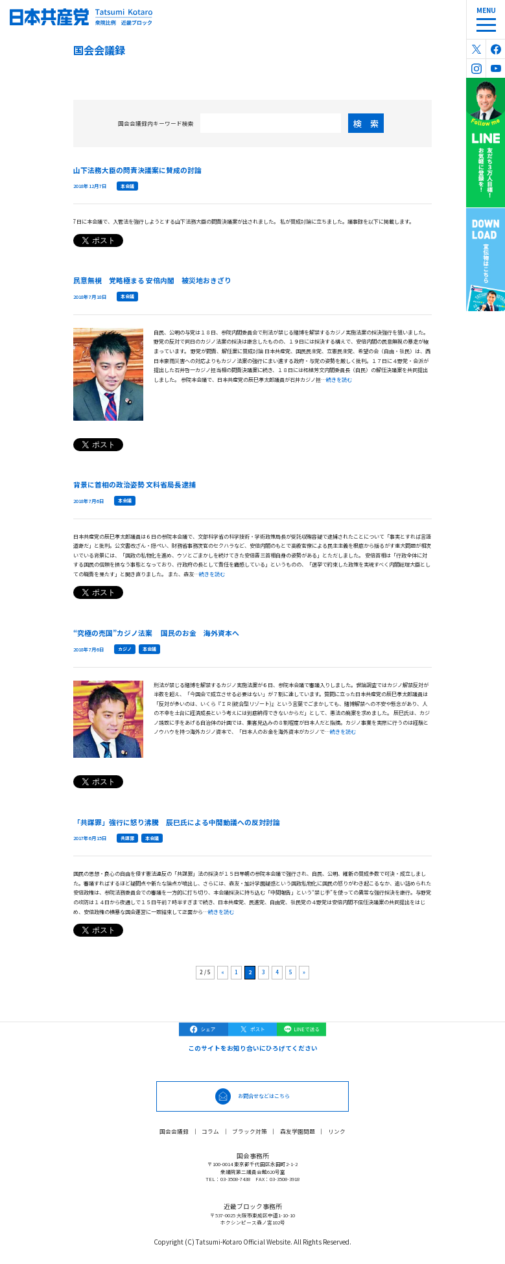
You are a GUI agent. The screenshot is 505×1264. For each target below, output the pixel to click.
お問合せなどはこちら (264, 1095)
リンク (337, 1131)
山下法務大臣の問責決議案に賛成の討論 (137, 170)
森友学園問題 (297, 1131)
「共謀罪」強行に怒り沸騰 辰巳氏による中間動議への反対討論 (176, 822)
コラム (210, 1131)
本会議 (127, 186)
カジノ (125, 649)
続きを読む (339, 379)
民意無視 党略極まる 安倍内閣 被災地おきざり (152, 280)
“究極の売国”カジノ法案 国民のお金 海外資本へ (156, 632)
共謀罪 (127, 838)
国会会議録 (174, 1131)
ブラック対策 (249, 1131)
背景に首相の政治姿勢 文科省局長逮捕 (134, 484)
